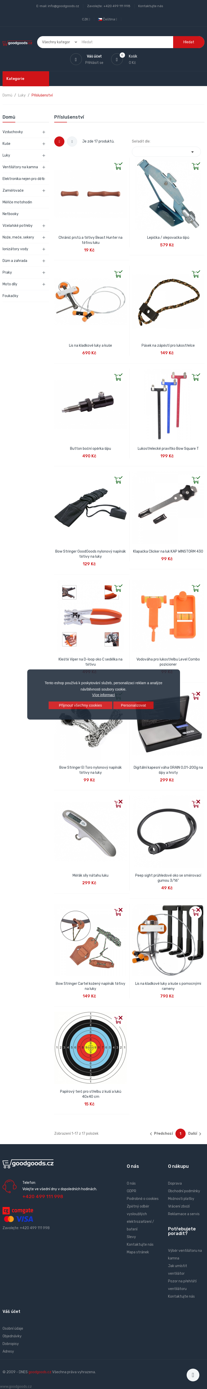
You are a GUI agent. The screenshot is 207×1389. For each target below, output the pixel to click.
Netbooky (11, 214)
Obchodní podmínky (184, 1191)
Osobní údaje (13, 1328)
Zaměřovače (13, 190)
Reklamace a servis (184, 1214)
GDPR (131, 1191)
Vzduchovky (13, 132)
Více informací (103, 695)
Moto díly (10, 284)
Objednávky (12, 1336)
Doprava (175, 1183)
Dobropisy (11, 1344)
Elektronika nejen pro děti (23, 179)
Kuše (6, 144)
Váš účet (11, 1311)
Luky (6, 155)
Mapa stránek (138, 1252)
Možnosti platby (181, 1199)
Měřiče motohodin (17, 202)
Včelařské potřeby (18, 225)
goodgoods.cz (40, 1372)
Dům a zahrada (15, 261)
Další (195, 1134)
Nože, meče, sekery (18, 237)
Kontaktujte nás (150, 6)
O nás (131, 1183)
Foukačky (10, 296)
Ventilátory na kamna (20, 167)
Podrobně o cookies (143, 1199)
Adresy (8, 1351)
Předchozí (160, 1134)
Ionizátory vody (15, 249)
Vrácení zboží (179, 1206)
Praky (7, 272)
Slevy (131, 1237)
